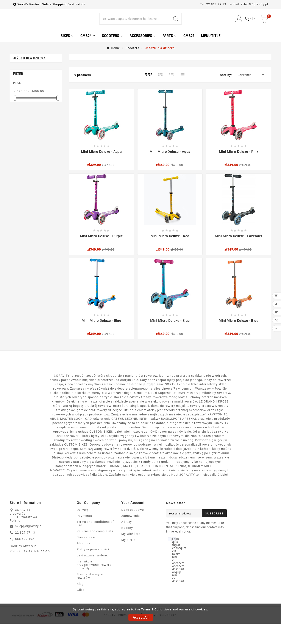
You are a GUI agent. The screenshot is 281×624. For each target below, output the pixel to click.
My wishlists (130, 535)
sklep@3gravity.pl (254, 4)
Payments (84, 517)
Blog (80, 585)
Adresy (126, 523)
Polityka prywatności (93, 550)
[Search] (135, 19)
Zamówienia (130, 517)
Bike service (86, 538)
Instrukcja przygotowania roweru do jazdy (94, 566)
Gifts (80, 591)
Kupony (127, 529)
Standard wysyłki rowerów (90, 577)
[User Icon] (245, 19)
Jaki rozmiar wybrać (92, 556)
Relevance (251, 76)
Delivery (83, 511)
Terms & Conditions (156, 609)
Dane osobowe (132, 511)
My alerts (128, 541)
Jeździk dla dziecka (29, 59)
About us (84, 544)
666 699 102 (24, 540)
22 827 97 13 (216, 4)
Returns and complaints (95, 532)
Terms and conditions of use (95, 524)
